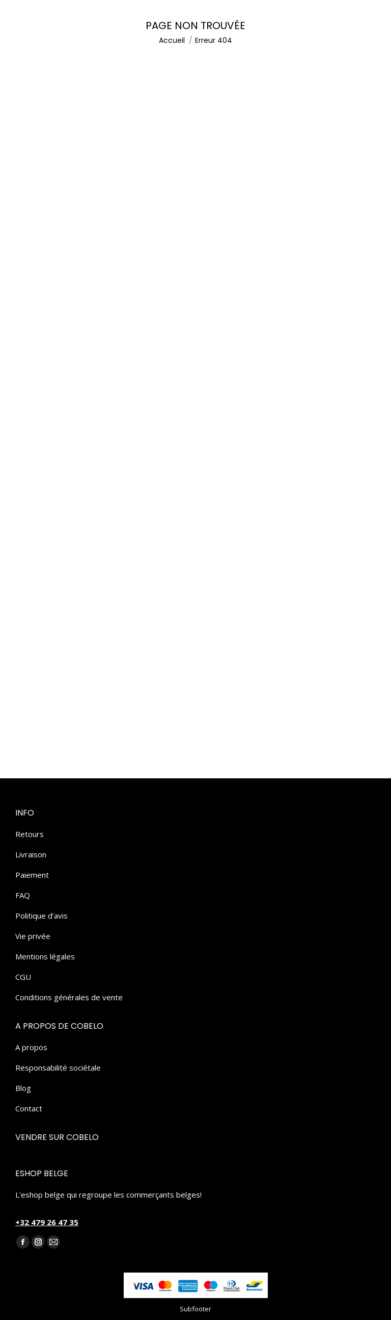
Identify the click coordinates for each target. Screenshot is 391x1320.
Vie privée (32, 936)
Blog (23, 1088)
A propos (31, 1047)
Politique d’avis (41, 915)
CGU (23, 977)
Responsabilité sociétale (58, 1067)
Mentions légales (45, 956)
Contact (28, 1108)
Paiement (32, 875)
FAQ (22, 895)
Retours (29, 834)
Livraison (30, 854)
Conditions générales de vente (69, 997)
